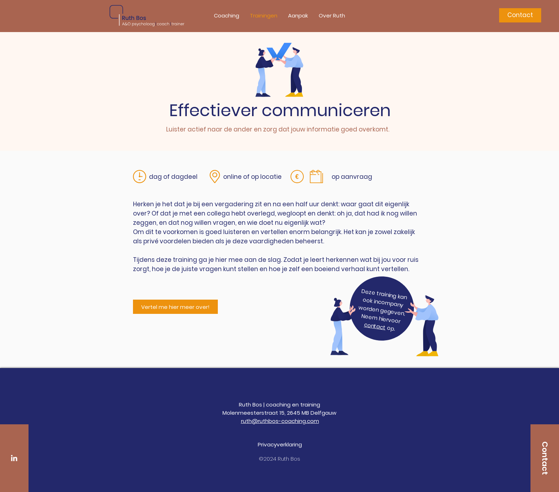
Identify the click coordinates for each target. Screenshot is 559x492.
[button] (227, 15)
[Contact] (520, 15)
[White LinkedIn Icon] (14, 458)
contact (375, 326)
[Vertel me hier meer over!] (175, 307)
